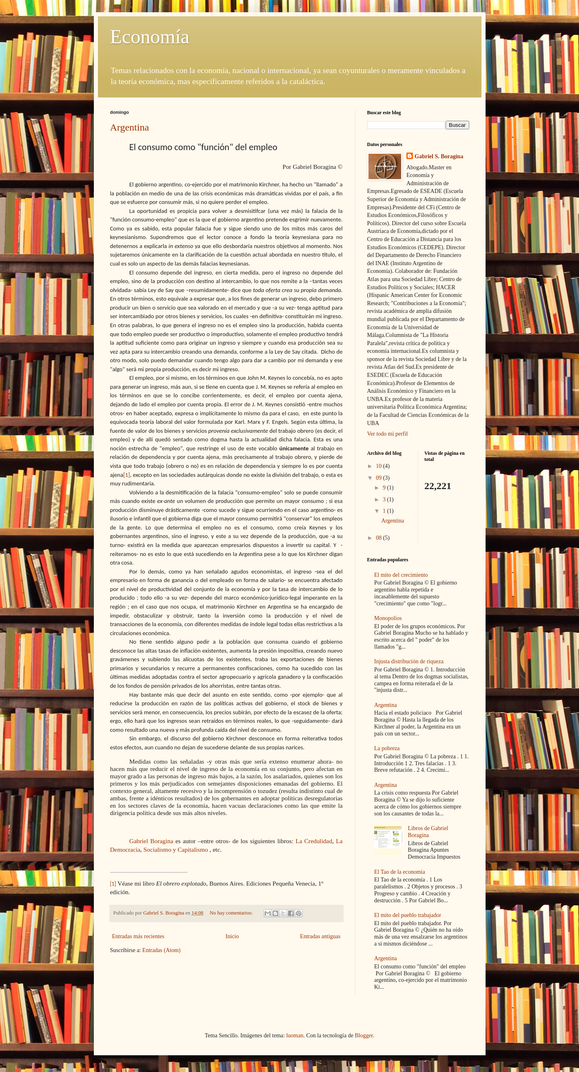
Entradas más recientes (138, 936)
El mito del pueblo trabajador (407, 915)
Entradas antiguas (320, 936)
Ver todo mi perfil (387, 434)
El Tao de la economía (399, 872)
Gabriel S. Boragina (439, 156)
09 (379, 478)
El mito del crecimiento (401, 575)
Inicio (232, 936)
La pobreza (387, 748)
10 (379, 466)
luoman (294, 1035)
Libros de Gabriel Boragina (428, 831)
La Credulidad (313, 840)
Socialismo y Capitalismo (176, 849)
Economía (150, 36)
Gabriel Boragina (151, 840)
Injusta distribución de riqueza (409, 661)
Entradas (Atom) (161, 950)
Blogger (364, 1035)
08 (379, 538)
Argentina (129, 127)
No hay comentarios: (232, 913)
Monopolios (388, 618)
